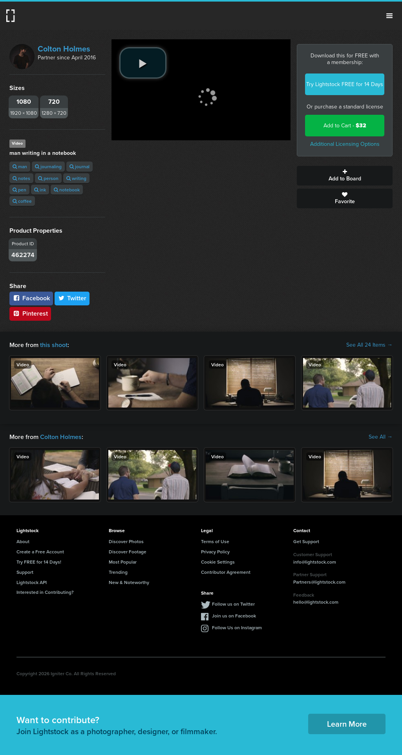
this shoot (54, 344)
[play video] (142, 63)
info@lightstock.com (314, 561)
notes (21, 178)
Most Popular (123, 561)
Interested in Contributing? (45, 592)
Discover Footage (127, 551)
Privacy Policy (215, 551)
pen (19, 189)
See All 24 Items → (369, 345)
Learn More (347, 723)
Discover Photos (126, 541)
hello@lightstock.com (315, 602)
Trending (118, 572)
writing (76, 178)
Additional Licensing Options (345, 144)
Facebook (31, 298)
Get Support (306, 541)
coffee (22, 201)
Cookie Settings (218, 561)
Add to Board (344, 175)
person (48, 178)
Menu (389, 15)
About (22, 541)
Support (24, 572)
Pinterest (30, 313)
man (20, 166)
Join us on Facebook (234, 615)
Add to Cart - (344, 125)
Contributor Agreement (225, 572)
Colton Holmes (64, 49)
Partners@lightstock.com (319, 582)
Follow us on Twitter (233, 604)
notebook (67, 189)
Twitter (72, 298)
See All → (381, 437)
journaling (48, 166)
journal (79, 166)
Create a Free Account (40, 551)
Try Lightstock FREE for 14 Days (344, 84)
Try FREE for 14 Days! (38, 561)
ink (40, 189)
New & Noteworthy (129, 582)
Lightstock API (31, 582)
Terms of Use (215, 541)
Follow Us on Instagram (237, 627)
